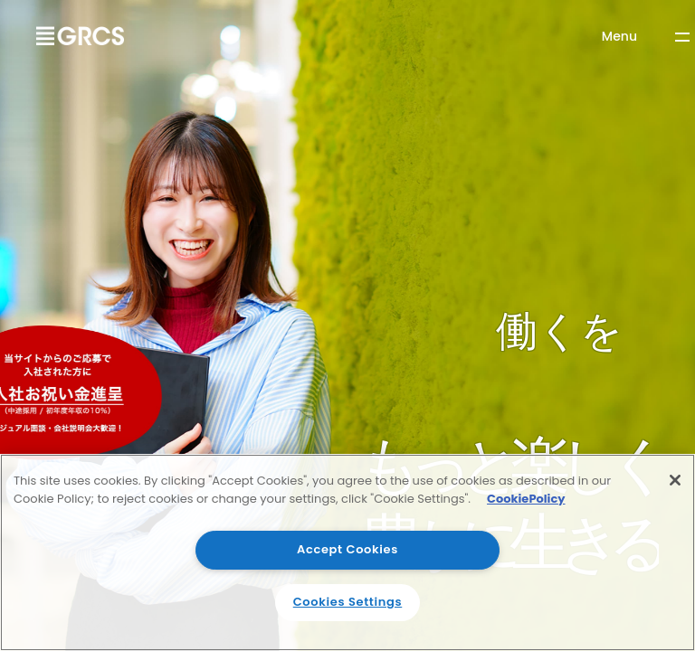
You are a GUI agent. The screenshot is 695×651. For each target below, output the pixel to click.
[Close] (675, 480)
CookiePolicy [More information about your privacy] (526, 498)
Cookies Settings (348, 601)
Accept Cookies (347, 549)
